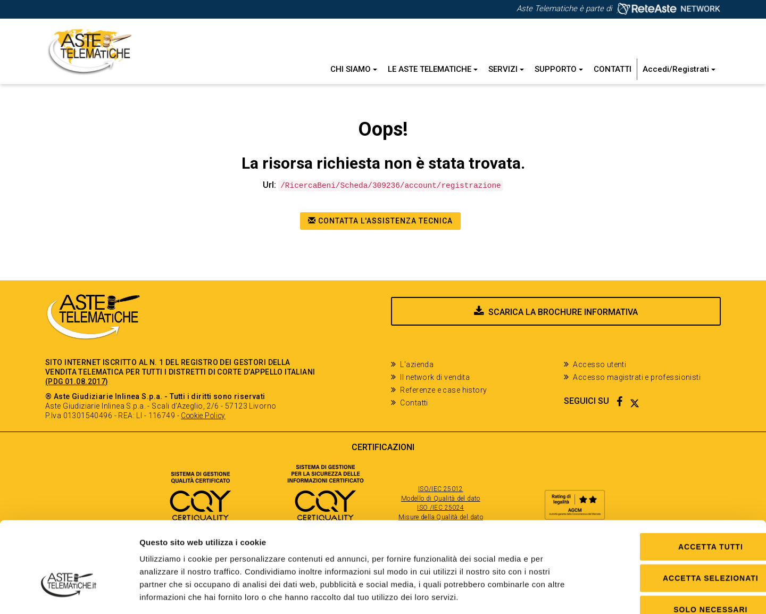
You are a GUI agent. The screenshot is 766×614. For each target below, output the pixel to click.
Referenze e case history (443, 390)
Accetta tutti (677, 483)
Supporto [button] (559, 69)
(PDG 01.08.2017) (77, 381)
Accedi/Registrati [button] (679, 69)
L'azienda (417, 364)
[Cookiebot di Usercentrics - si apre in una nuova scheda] (68, 593)
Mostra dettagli (549, 593)
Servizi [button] (506, 69)
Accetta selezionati (677, 514)
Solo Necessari (677, 546)
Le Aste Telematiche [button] (433, 69)
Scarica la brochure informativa (563, 319)
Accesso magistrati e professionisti (637, 377)
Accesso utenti (599, 364)
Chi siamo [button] (353, 69)
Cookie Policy (205, 415)
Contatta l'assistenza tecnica (380, 221)
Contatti (612, 69)
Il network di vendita (435, 377)
